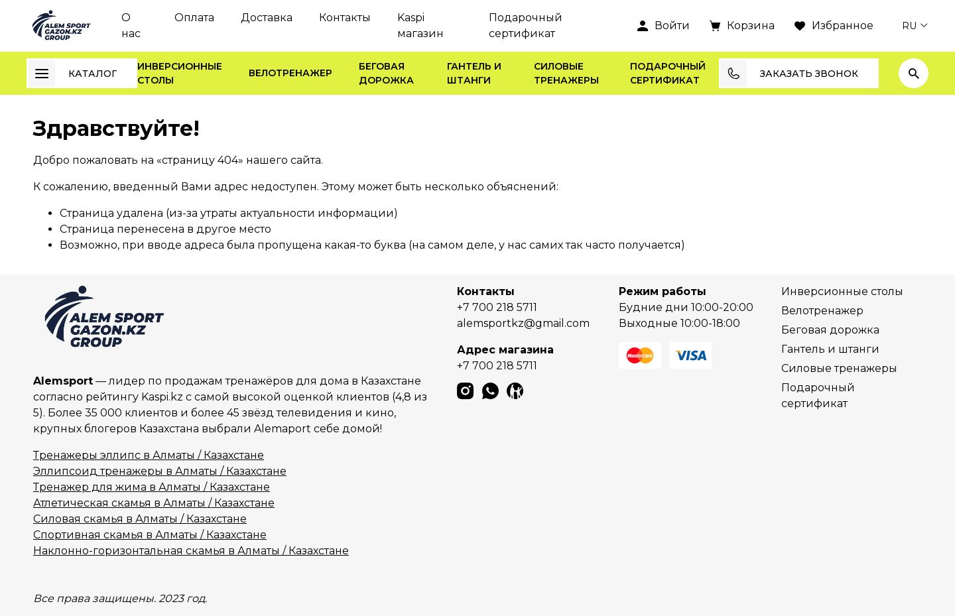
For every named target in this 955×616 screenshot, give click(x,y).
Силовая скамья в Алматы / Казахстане (140, 519)
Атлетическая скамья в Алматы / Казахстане (154, 503)
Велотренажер (290, 73)
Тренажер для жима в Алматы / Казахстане (151, 487)
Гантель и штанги (474, 73)
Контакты (345, 17)
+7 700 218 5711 (497, 307)
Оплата (194, 17)
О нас (131, 25)
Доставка (266, 17)
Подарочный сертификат (525, 25)
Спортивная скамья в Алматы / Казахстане (150, 534)
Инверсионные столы (179, 73)
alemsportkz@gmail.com (523, 323)
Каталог (73, 73)
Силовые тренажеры (566, 73)
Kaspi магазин (420, 25)
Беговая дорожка (386, 73)
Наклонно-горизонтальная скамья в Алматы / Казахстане (191, 550)
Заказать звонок (789, 73)
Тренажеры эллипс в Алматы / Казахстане (148, 455)
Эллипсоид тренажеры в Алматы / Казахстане (159, 471)
